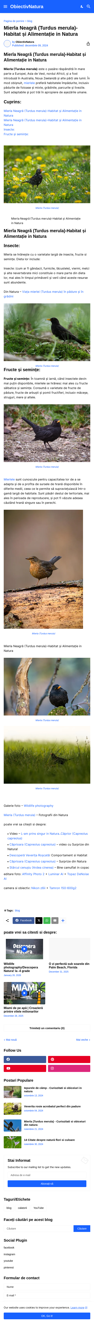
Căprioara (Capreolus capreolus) (32, 844)
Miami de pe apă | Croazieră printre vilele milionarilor (23, 1009)
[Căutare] (89, 6)
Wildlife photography (38, 806)
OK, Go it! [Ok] (47, 1315)
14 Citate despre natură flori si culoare (49, 1139)
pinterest (9, 1267)
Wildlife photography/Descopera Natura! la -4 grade (21, 967)
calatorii (22, 1207)
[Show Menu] (5, 6)
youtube (8, 1260)
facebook (9, 1247)
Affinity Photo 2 (33, 874)
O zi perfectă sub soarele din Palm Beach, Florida (69, 965)
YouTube (39, 1207)
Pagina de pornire (14, 21)
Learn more (77, 1307)
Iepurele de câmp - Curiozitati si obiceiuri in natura (53, 1089)
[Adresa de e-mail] (47, 1175)
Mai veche (82, 1039)
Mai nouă (11, 1039)
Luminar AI (55, 874)
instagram (9, 1254)
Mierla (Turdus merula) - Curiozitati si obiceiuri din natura (55, 1123)
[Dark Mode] (82, 6)
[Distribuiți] (87, 43)
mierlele (29, 83)
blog (29, 21)
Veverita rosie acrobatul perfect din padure (52, 1106)
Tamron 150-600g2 (63, 888)
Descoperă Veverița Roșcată (29, 855)
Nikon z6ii (37, 888)
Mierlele (9, 479)
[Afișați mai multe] (62, 920)
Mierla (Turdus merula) (19, 815)
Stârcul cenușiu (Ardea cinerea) (31, 867)
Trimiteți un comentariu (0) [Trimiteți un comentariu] (46, 1028)
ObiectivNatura (26, 6)
